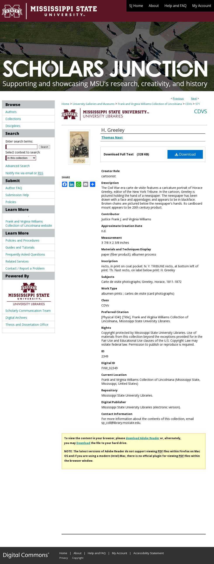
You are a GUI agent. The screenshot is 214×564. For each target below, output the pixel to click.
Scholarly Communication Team (28, 310)
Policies (10, 202)
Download (185, 154)
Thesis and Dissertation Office (26, 324)
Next (194, 98)
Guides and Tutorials (20, 247)
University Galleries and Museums (93, 104)
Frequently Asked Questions (25, 254)
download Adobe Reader (142, 438)
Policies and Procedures (22, 240)
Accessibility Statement (148, 553)
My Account (119, 553)
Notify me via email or (24, 173)
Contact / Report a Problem (25, 268)
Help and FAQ (97, 553)
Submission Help (17, 195)
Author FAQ (13, 188)
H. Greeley (112, 130)
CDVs (188, 104)
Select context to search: (22, 152)
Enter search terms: (19, 141)
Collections (13, 119)
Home (65, 104)
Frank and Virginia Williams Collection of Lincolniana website (28, 223)
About (77, 553)
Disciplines (12, 126)
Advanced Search (17, 166)
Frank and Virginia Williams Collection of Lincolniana (150, 104)
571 (197, 104)
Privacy (63, 557)
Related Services (17, 261)
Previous (178, 98)
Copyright (77, 557)
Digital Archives (16, 317)
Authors (11, 112)
